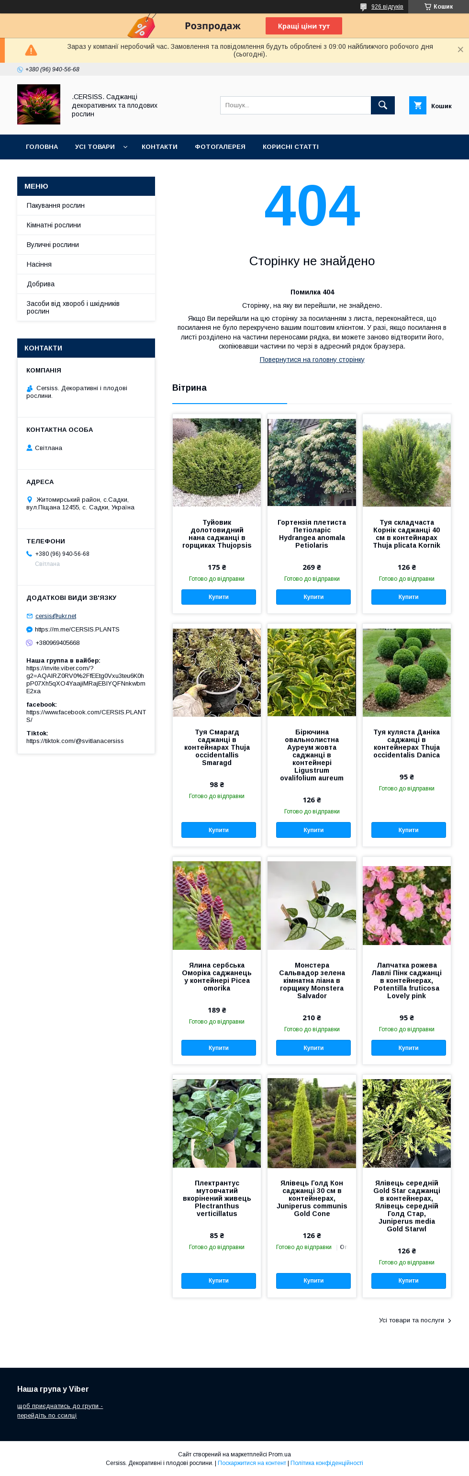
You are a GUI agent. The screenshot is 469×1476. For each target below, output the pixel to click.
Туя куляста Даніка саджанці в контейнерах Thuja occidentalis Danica (406, 743)
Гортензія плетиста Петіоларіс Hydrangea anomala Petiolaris (312, 533)
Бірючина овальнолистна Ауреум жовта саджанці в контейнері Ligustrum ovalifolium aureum (312, 755)
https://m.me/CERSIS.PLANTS (77, 629)
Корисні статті (291, 146)
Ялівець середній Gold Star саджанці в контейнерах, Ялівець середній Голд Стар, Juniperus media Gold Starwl (406, 1206)
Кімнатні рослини (54, 225)
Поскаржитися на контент (252, 1463)
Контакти (160, 146)
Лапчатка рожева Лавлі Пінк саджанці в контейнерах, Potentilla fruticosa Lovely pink (406, 980)
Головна (42, 146)
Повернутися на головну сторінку (312, 359)
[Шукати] (383, 105)
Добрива (41, 284)
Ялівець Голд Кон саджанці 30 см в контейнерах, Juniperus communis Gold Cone (312, 1198)
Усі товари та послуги (411, 1320)
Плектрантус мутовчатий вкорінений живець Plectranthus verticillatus (217, 1198)
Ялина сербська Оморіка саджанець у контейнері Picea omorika (217, 976)
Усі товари (95, 146)
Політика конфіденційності (326, 1463)
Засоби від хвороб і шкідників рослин (73, 307)
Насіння (39, 264)
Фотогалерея (220, 146)
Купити (219, 597)
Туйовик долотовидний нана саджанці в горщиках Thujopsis (217, 533)
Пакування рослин (56, 205)
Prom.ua (279, 1454)
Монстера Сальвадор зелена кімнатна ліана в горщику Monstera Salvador (312, 980)
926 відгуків (387, 6)
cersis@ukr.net (55, 616)
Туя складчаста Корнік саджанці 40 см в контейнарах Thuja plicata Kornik (406, 533)
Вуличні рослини (53, 244)
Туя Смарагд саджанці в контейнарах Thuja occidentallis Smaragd (217, 747)
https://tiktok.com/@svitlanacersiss (75, 740)
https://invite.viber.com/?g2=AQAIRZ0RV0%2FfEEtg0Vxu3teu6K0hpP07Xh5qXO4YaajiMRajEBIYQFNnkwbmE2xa (85, 680)
